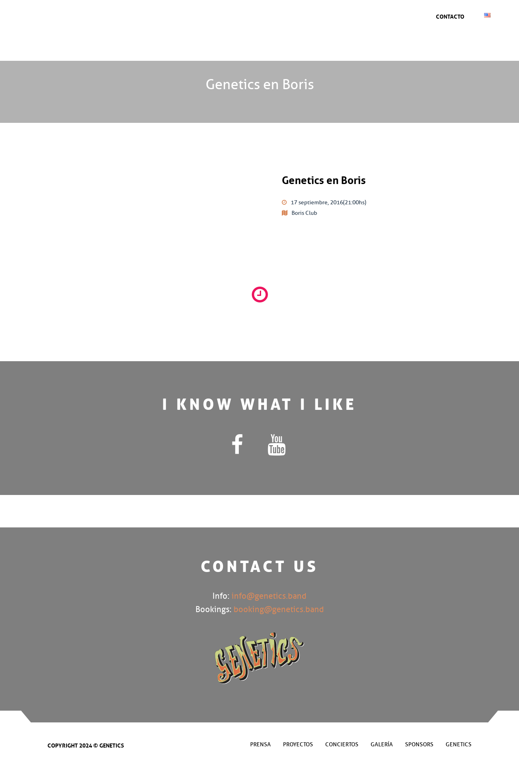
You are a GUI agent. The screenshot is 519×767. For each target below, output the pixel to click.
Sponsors (320, 14)
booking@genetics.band (279, 609)
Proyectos (298, 744)
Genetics (383, 14)
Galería (288, 14)
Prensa (352, 14)
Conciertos (252, 14)
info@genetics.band (269, 596)
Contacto (450, 15)
